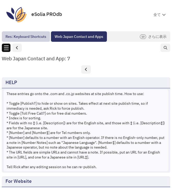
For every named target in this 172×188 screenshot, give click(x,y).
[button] (17, 48)
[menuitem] (26, 36)
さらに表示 (153, 36)
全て (157, 14)
